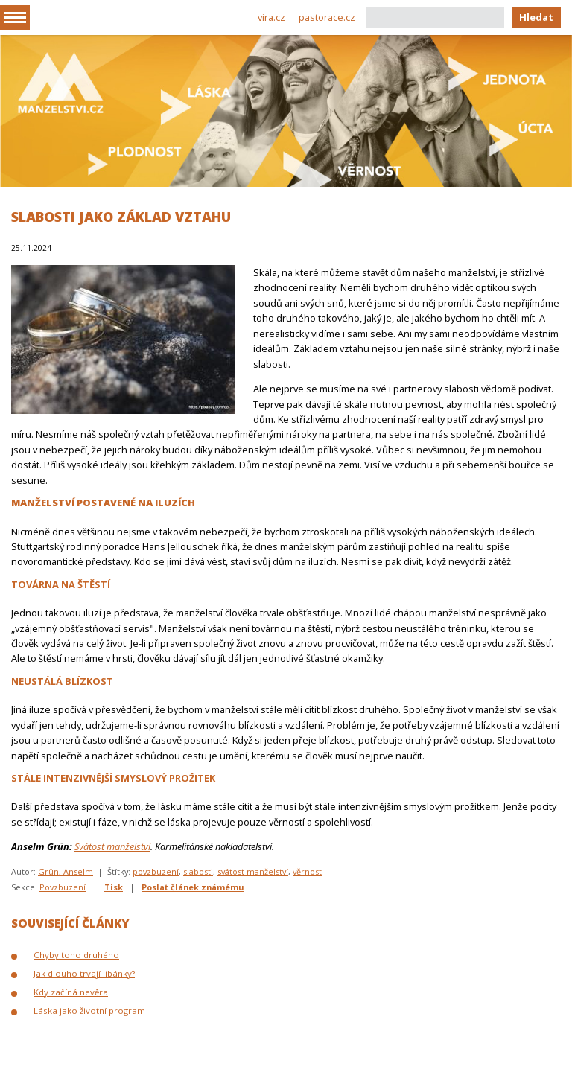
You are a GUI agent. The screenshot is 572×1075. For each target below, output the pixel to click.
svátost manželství (252, 871)
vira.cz (271, 17)
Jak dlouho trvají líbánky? (84, 973)
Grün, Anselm (65, 871)
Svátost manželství (112, 846)
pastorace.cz (327, 17)
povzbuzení (156, 871)
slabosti (198, 871)
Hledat (536, 17)
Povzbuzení (62, 887)
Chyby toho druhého (76, 954)
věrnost (307, 871)
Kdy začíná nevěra (71, 992)
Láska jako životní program (89, 1010)
